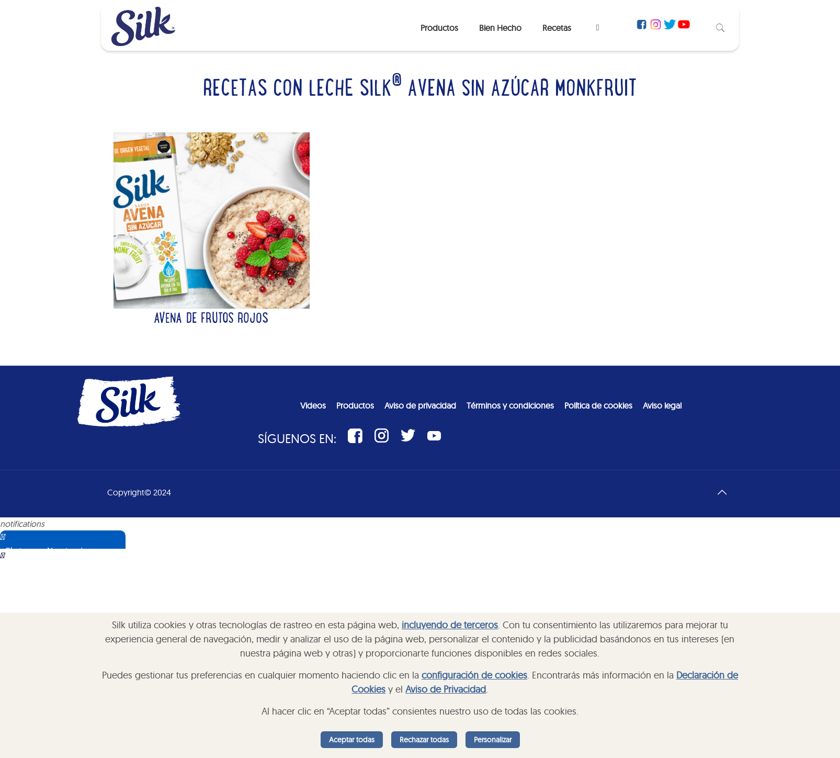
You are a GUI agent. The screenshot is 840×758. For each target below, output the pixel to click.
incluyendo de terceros (450, 625)
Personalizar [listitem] (493, 739)
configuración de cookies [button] (474, 675)
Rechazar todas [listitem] (424, 739)
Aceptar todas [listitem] (351, 739)
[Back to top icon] (722, 492)
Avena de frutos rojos (211, 319)
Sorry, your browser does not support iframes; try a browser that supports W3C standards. (76, 601)
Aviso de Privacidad (445, 689)
